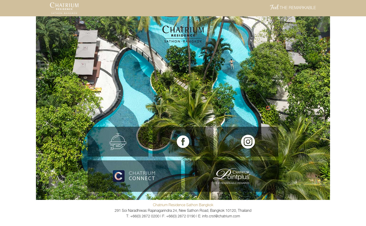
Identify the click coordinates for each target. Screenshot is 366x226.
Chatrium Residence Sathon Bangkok (183, 205)
